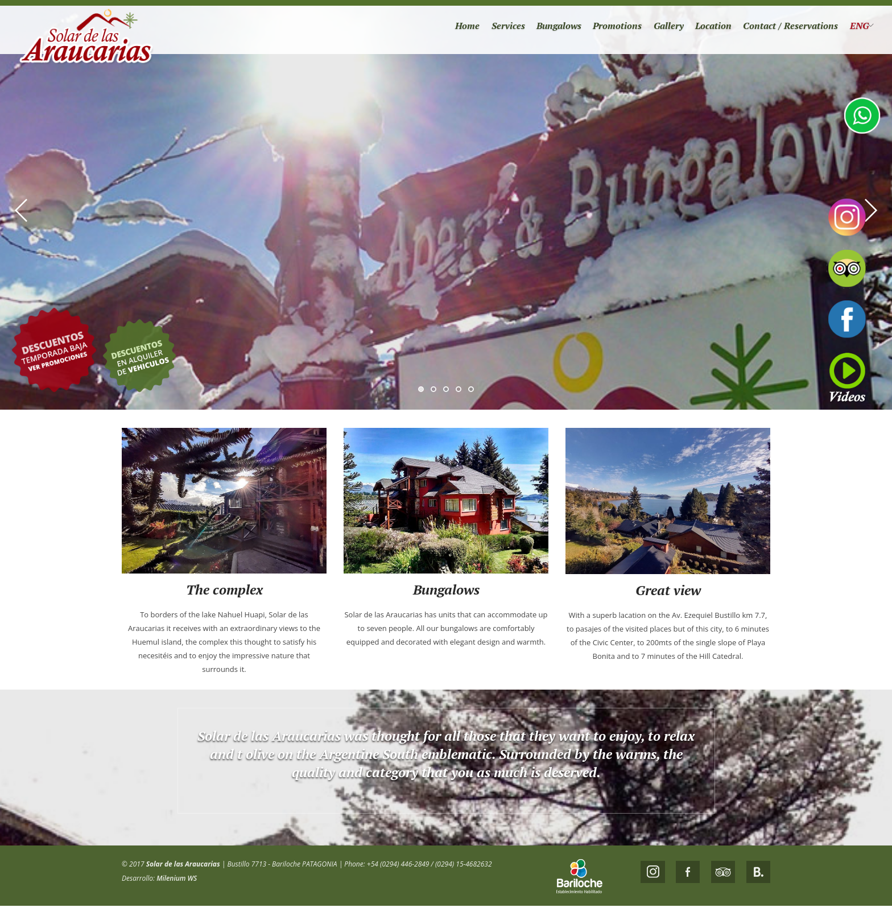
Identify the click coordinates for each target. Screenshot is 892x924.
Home (437, 28)
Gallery (651, 28)
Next (870, 210)
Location (700, 28)
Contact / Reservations (782, 28)
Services (481, 28)
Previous (21, 210)
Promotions (597, 28)
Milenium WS (176, 878)
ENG (855, 28)
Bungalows (535, 28)
